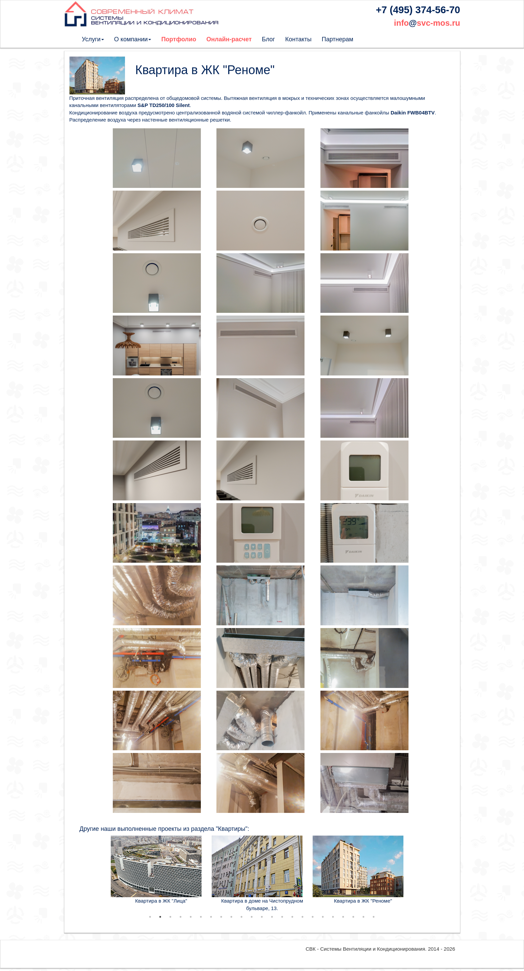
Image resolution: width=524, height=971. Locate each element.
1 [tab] (150, 916)
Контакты (298, 39)
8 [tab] (221, 916)
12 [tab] (261, 916)
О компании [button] (132, 39)
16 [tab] (302, 916)
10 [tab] (241, 916)
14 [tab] (282, 916)
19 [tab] (333, 916)
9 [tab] (231, 916)
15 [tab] (292, 916)
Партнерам (337, 39)
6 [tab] (200, 916)
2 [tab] (160, 916)
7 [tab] (211, 916)
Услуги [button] (93, 39)
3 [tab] (170, 916)
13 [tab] (272, 916)
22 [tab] (363, 916)
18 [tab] (322, 916)
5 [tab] (190, 916)
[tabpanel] (161, 870)
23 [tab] (373, 916)
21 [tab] (353, 916)
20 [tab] (343, 916)
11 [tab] (251, 916)
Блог (268, 39)
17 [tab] (312, 916)
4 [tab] (180, 916)
